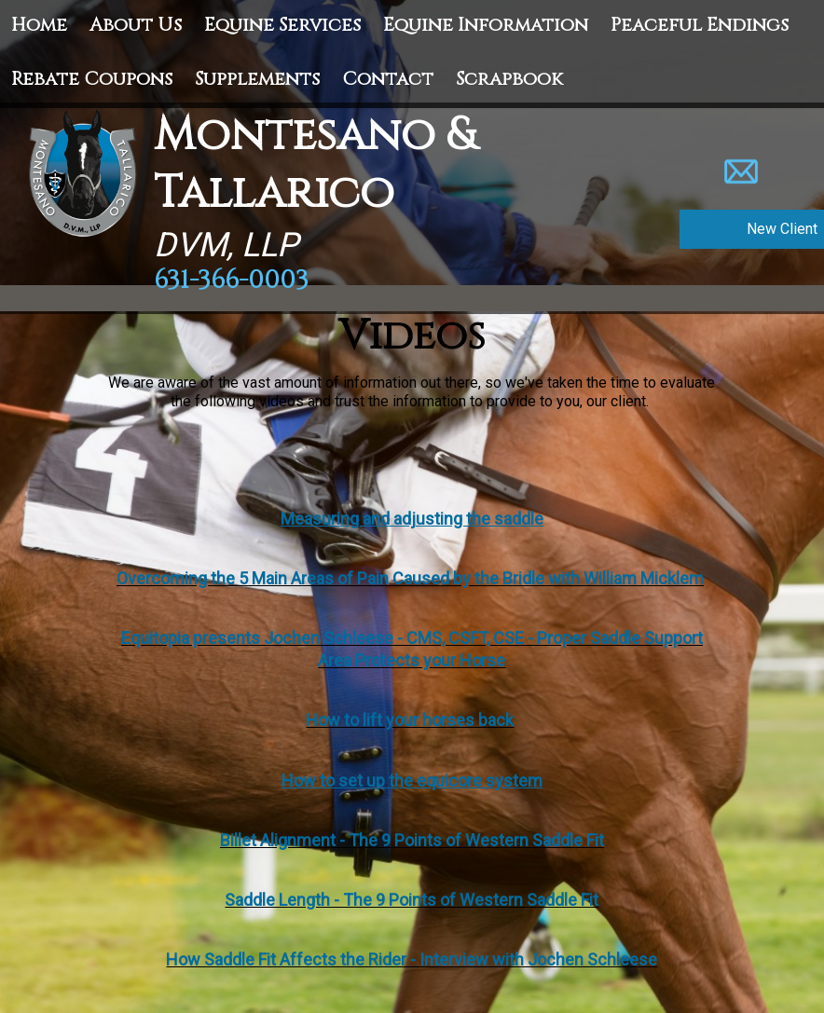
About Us (135, 24)
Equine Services (282, 24)
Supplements (257, 78)
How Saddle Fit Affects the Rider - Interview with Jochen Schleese (411, 959)
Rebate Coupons (91, 78)
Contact (387, 78)
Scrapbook (509, 78)
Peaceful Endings (700, 24)
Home (39, 24)
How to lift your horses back (410, 720)
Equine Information (485, 24)
